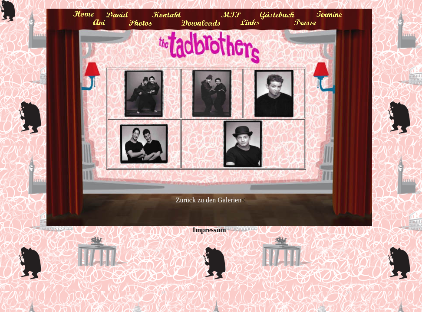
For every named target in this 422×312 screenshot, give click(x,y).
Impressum (209, 230)
